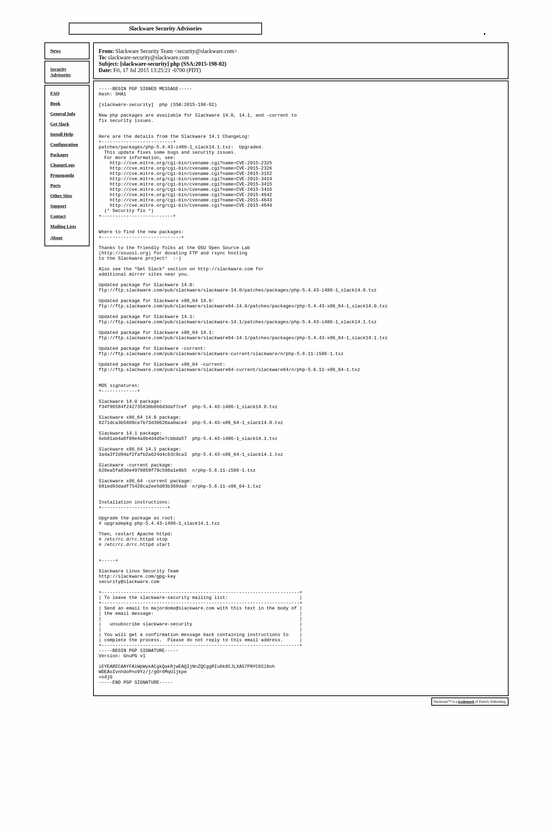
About (56, 237)
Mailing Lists (63, 226)
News (55, 50)
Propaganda (62, 175)
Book (55, 103)
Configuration (64, 144)
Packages (59, 154)
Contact (58, 216)
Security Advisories (60, 71)
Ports (55, 185)
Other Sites (61, 195)
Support (58, 205)
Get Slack (59, 123)
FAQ (54, 93)
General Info (62, 113)
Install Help (61, 134)
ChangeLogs (62, 164)
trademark (466, 822)
